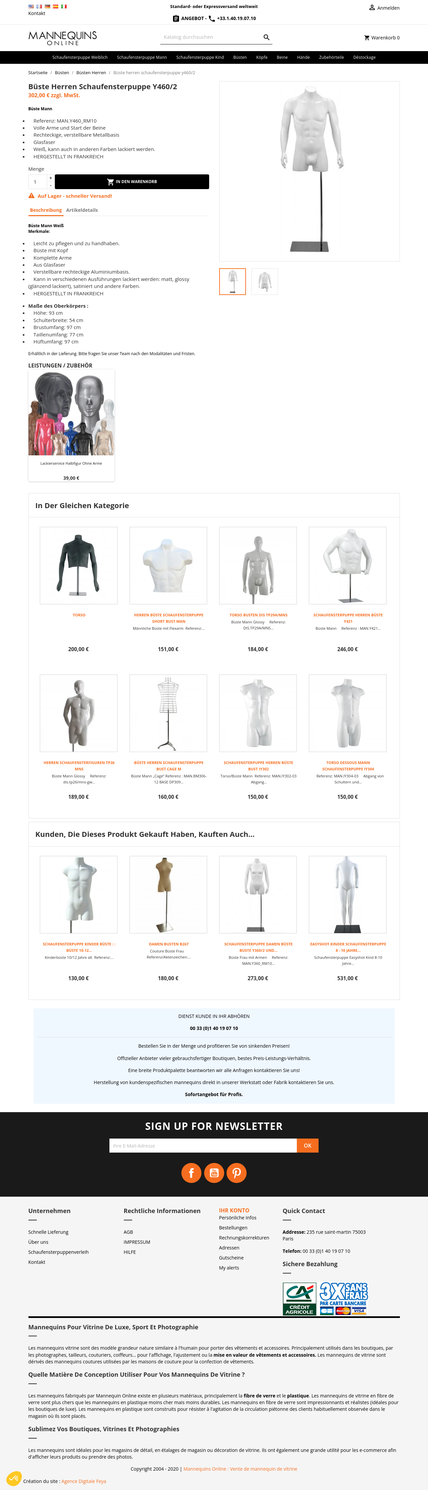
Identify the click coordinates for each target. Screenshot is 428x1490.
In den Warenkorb (132, 182)
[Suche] (216, 36)
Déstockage (364, 57)
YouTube (214, 1173)
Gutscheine (231, 1257)
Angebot (188, 18)
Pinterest (237, 1173)
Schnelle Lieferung (48, 1232)
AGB (128, 1232)
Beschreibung (46, 210)
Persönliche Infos (238, 1217)
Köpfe (262, 57)
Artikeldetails (82, 210)
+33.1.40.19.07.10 (232, 18)
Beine (282, 57)
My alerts (229, 1267)
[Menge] (37, 181)
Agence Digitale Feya (84, 1481)
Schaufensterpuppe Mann (142, 57)
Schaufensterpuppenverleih (58, 1252)
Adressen (229, 1247)
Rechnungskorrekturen (244, 1237)
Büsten (240, 57)
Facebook (191, 1173)
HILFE (130, 1252)
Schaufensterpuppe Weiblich (79, 57)
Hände (303, 57)
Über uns (38, 1242)
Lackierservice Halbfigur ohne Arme (71, 463)
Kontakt (37, 13)
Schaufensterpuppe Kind (200, 57)
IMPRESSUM (137, 1242)
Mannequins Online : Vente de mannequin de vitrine (240, 1469)
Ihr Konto (234, 1210)
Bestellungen (233, 1227)
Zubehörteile (331, 57)
